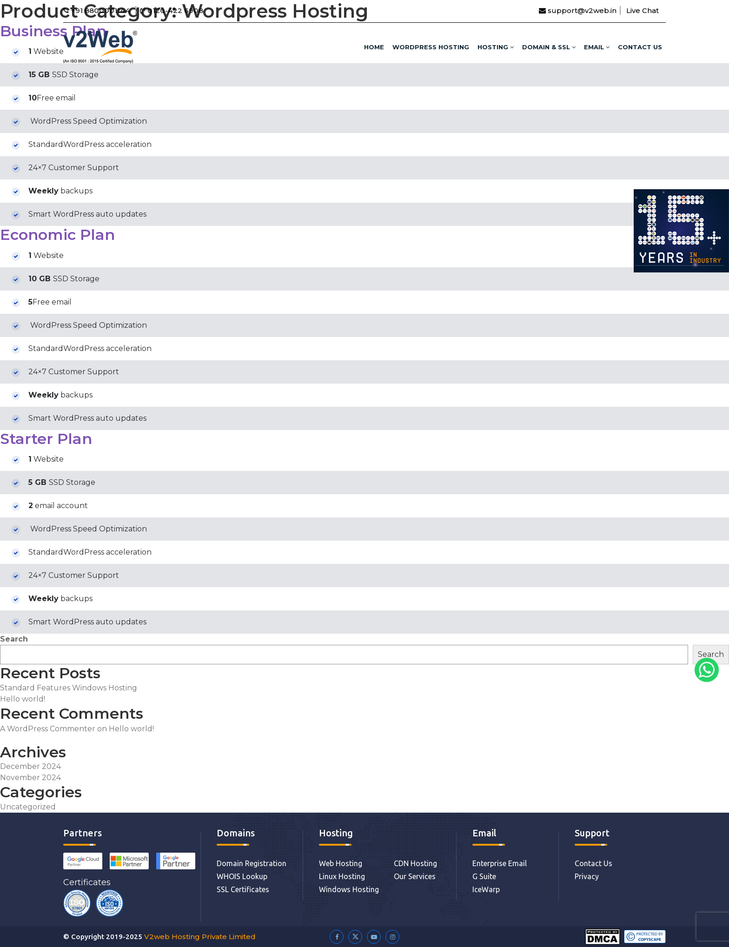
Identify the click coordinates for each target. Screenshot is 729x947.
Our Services (415, 876)
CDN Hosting (415, 863)
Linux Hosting (342, 876)
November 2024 (30, 777)
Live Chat (642, 10)
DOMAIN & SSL (549, 47)
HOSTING (495, 47)
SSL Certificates (243, 889)
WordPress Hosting (430, 47)
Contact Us (640, 47)
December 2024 (30, 766)
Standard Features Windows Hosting (68, 687)
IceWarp (486, 889)
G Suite (484, 876)
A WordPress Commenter (47, 728)
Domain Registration (251, 863)
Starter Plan (46, 439)
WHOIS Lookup (242, 876)
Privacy (587, 876)
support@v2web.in (577, 10)
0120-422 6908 (171, 10)
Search (14, 639)
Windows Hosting (349, 889)
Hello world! (22, 699)
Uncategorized (28, 806)
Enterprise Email (499, 863)
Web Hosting (340, 863)
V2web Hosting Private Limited (200, 936)
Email (597, 47)
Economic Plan (57, 234)
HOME (374, 47)
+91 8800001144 (97, 10)
